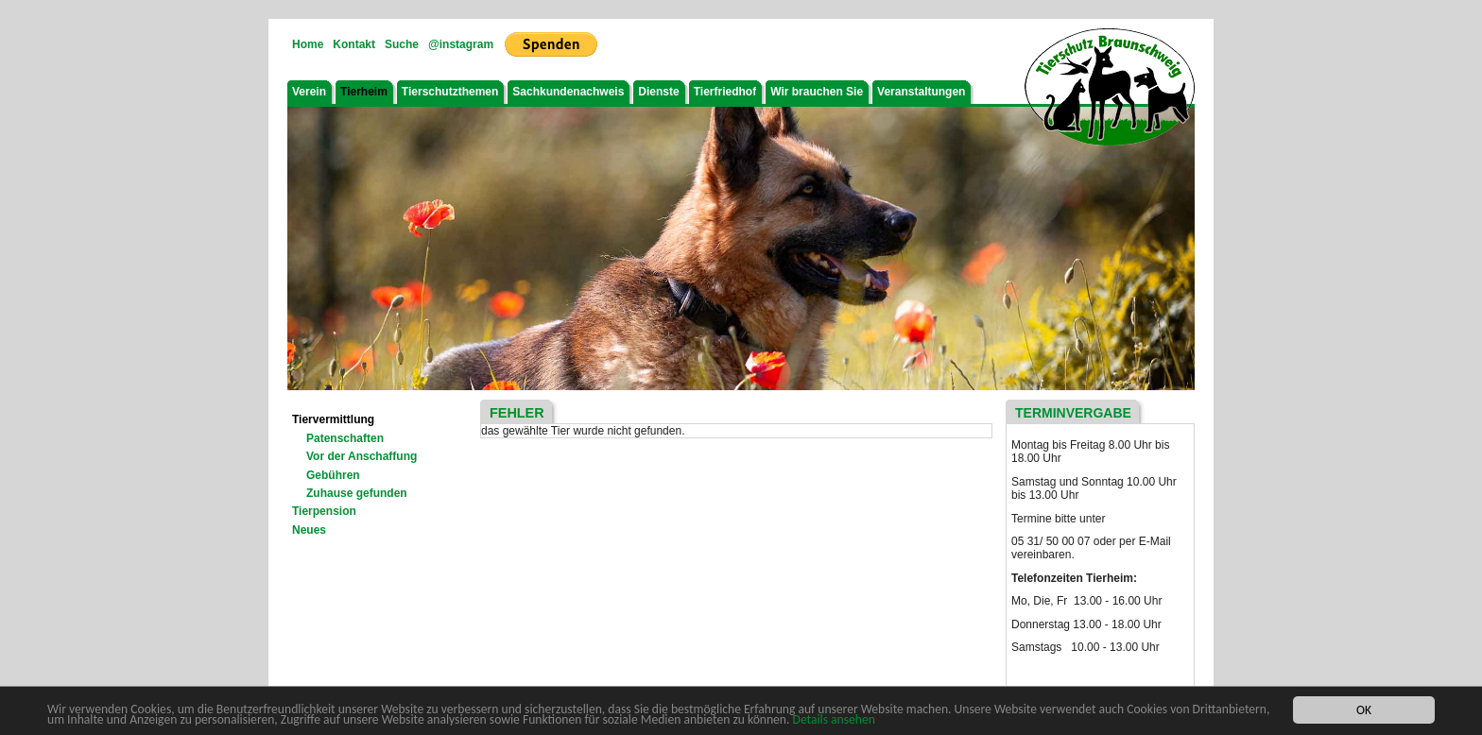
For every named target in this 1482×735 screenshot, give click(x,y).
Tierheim (364, 91)
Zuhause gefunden (356, 493)
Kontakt (354, 44)
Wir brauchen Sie (816, 91)
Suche (402, 44)
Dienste (658, 91)
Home (307, 44)
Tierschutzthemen (450, 91)
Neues (309, 530)
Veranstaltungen (921, 91)
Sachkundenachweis (568, 91)
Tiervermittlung (333, 419)
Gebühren (333, 475)
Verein (309, 91)
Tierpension (324, 511)
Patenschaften (345, 438)
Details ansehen (834, 720)
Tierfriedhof (725, 91)
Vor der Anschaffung (361, 456)
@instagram (460, 44)
